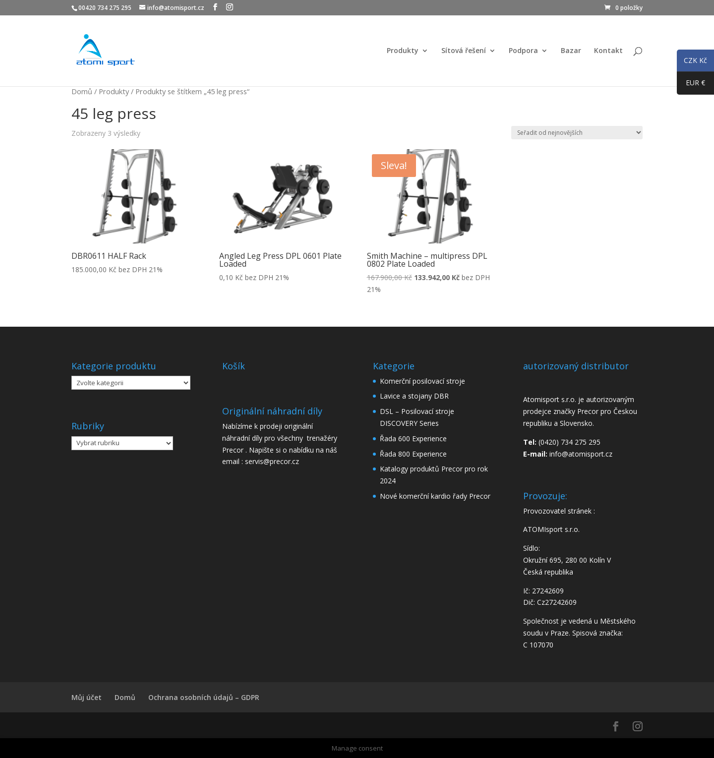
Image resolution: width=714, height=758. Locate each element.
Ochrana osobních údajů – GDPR (203, 697)
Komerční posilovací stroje (422, 381)
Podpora (523, 51)
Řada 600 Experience (413, 438)
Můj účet (86, 697)
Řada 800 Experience (413, 454)
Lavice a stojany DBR (414, 396)
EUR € (691, 85)
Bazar (571, 51)
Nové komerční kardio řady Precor (435, 496)
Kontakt (608, 51)
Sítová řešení (463, 51)
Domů (81, 91)
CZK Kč (692, 62)
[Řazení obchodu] (577, 132)
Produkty (402, 51)
